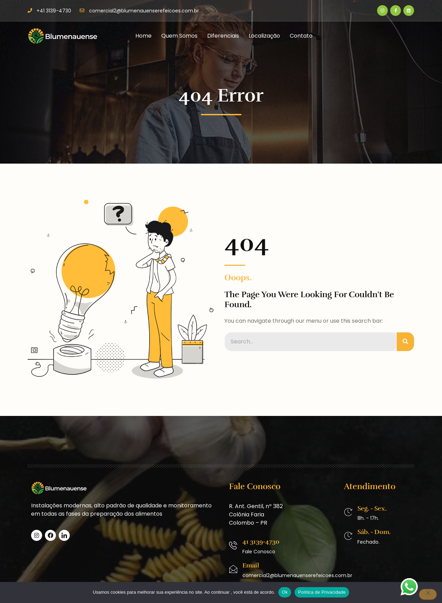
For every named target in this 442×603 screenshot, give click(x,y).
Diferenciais (223, 36)
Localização (264, 36)
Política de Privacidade (322, 592)
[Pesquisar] (405, 341)
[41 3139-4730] (233, 545)
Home (143, 36)
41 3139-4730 (260, 541)
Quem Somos (179, 36)
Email (250, 565)
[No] (428, 594)
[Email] (233, 569)
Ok (285, 592)
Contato (301, 36)
